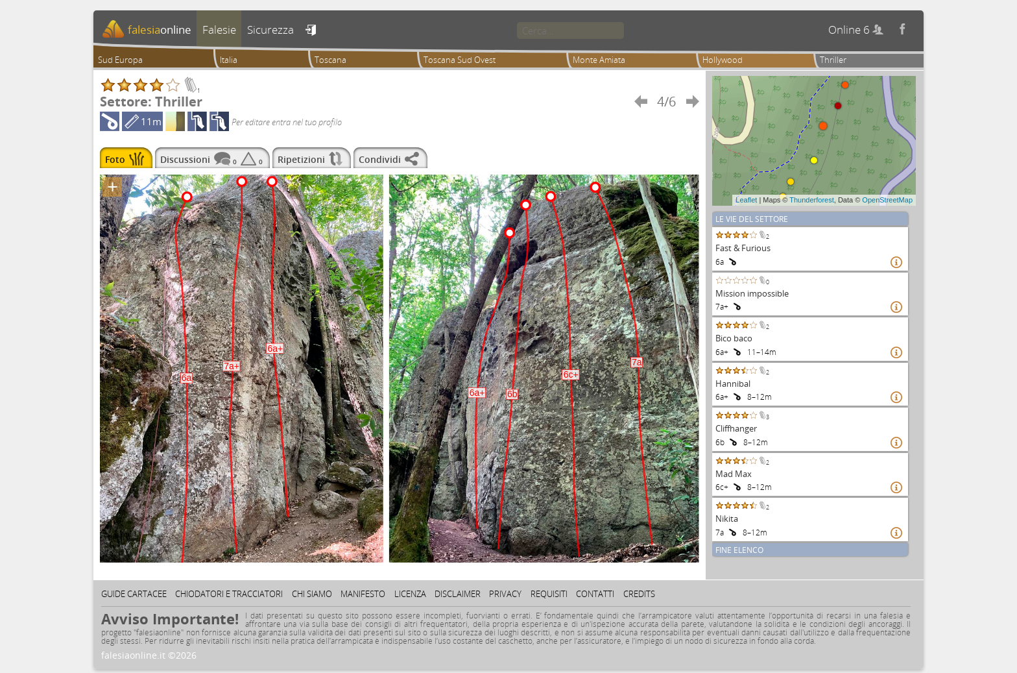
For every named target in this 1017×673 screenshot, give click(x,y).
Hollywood (722, 60)
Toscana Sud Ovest (460, 60)
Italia (228, 60)
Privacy (505, 594)
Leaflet (746, 200)
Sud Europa (120, 60)
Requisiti (549, 594)
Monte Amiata (599, 60)
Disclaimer (458, 594)
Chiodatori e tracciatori (229, 594)
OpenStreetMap (887, 200)
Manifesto (363, 594)
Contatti (595, 594)
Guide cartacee (134, 594)
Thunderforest (811, 200)
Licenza (410, 594)
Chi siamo (312, 594)
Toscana (330, 60)
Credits (639, 594)
